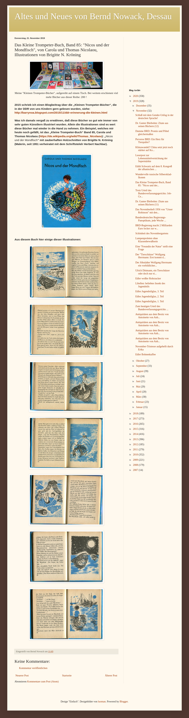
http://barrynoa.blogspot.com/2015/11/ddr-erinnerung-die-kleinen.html (61, 112)
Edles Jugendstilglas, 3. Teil (149, 291)
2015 (136, 429)
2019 (136, 101)
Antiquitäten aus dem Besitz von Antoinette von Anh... (152, 316)
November (141, 110)
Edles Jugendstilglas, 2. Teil (149, 296)
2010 (136, 454)
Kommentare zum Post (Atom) (43, 681)
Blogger (124, 701)
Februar (140, 402)
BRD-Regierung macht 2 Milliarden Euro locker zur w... (153, 227)
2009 (136, 459)
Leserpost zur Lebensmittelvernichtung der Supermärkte (151, 158)
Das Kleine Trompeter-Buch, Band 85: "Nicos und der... (153, 184)
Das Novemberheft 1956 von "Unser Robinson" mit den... (154, 211)
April (139, 391)
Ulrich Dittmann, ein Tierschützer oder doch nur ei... (152, 272)
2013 (136, 439)
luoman (102, 701)
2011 (136, 449)
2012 (136, 444)
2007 (136, 470)
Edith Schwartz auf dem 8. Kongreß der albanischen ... (153, 168)
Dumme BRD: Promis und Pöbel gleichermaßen (152, 133)
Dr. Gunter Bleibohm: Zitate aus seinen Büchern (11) (151, 203)
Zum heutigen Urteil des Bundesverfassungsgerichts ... (151, 308)
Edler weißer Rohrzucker (148, 278)
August (140, 371)
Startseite (67, 675)
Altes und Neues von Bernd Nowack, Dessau (93, 16)
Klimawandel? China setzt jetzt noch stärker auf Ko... (154, 149)
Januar (139, 407)
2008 (136, 465)
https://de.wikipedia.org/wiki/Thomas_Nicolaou (71, 136)
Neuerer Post (22, 675)
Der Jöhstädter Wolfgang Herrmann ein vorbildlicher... (153, 264)
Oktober (140, 360)
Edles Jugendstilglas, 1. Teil (149, 301)
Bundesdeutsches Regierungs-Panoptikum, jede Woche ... (150, 219)
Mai (138, 386)
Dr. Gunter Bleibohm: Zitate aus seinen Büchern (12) (151, 125)
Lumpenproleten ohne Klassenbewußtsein (146, 240)
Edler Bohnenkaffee (145, 354)
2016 (136, 424)
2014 (136, 434)
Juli (138, 376)
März (139, 396)
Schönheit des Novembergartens (151, 233)
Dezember (141, 105)
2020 (136, 96)
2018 (136, 413)
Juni (138, 381)
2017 (136, 418)
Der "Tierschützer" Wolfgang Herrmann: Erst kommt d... (150, 256)
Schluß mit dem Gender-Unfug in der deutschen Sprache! (154, 117)
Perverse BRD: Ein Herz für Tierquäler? (149, 141)
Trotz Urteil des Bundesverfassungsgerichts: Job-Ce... (153, 193)
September (141, 366)
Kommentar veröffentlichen (33, 668)
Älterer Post (111, 675)
